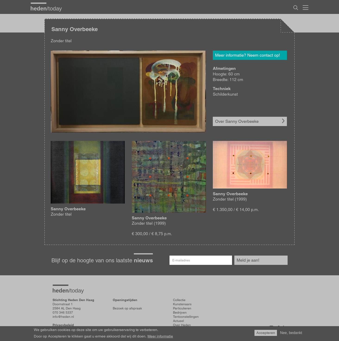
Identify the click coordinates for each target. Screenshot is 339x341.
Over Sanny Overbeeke (237, 121)
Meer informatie (160, 336)
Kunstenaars (182, 304)
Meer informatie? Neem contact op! (247, 55)
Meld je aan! (248, 260)
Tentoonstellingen (186, 316)
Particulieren (182, 308)
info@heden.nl (63, 316)
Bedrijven (180, 312)
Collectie (179, 300)
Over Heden (182, 325)
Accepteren (265, 333)
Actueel (178, 321)
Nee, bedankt (291, 333)
